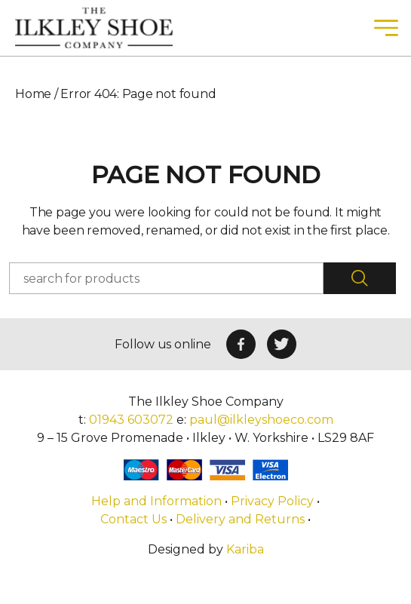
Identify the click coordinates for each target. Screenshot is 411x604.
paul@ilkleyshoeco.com (261, 419)
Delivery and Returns (240, 519)
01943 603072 (131, 419)
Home (33, 94)
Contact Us (133, 519)
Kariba (245, 549)
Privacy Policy (272, 501)
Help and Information (158, 501)
